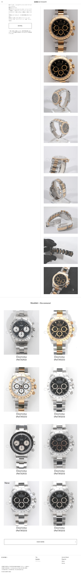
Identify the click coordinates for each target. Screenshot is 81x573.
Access (63, 563)
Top (36, 557)
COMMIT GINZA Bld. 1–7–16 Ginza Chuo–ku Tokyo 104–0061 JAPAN (14, 568)
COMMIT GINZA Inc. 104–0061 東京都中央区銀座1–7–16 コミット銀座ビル (15, 566)
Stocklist (38, 559)
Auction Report (65, 557)
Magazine (64, 559)
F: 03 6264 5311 (11, 569)
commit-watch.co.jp (19, 569)
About (63, 561)
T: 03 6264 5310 (5, 569)
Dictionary (38, 561)
